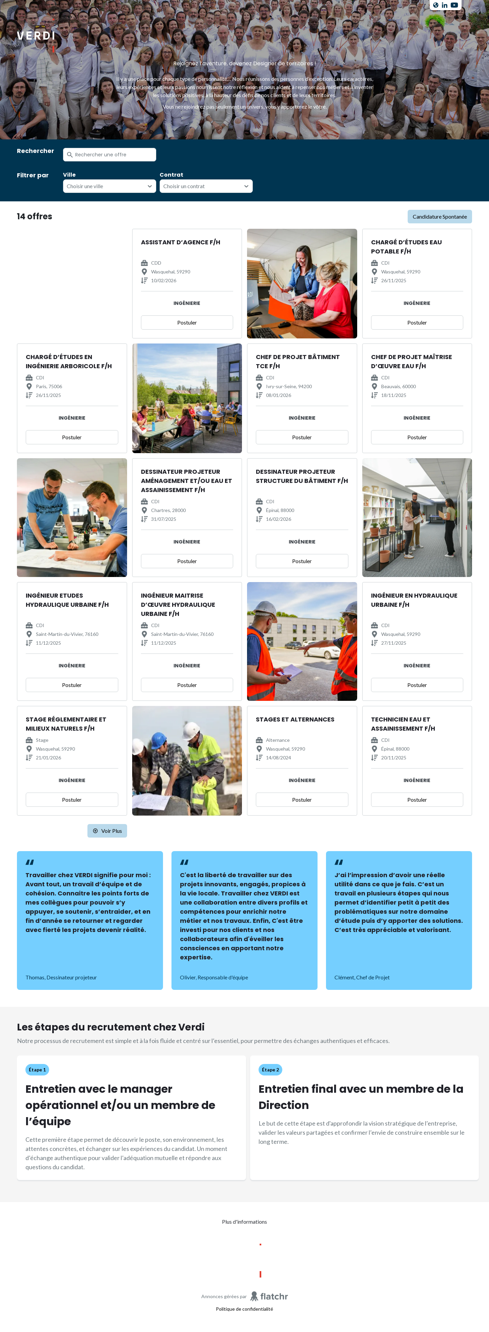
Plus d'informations (244, 1221)
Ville (69, 175)
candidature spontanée (440, 216)
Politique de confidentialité (244, 1309)
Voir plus (107, 830)
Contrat (171, 175)
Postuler (187, 322)
